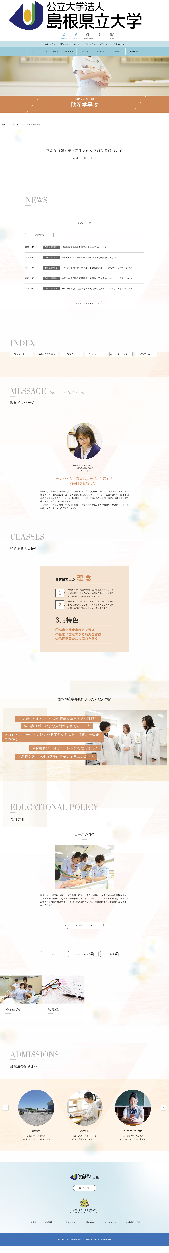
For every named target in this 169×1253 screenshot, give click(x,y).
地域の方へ (64, 14)
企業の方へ (76, 14)
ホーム (5, 124)
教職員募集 (50, 1229)
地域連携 (101, 21)
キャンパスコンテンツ (28, 354)
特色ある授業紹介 (54, 345)
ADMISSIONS (61, 354)
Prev (5, 1108)
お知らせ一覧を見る (84, 292)
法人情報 (32, 1229)
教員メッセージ (24, 345)
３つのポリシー (113, 345)
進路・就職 (133, 21)
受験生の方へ (90, 14)
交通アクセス (69, 1229)
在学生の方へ (104, 14)
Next (163, 1108)
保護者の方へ (119, 14)
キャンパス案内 (52, 21)
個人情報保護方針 (133, 1229)
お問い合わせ (90, 1229)
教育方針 (83, 345)
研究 (117, 21)
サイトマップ (110, 1229)
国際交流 (84, 21)
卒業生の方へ (50, 14)
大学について (35, 21)
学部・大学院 (68, 21)
